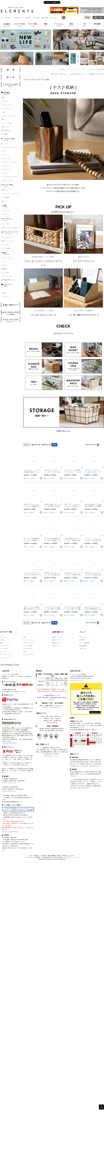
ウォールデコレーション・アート (10, 147)
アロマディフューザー (7, 180)
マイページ (75, 69)
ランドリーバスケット (7, 105)
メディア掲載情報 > (26, 17)
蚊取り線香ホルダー (7, 130)
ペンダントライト (6, 210)
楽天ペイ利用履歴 (20, 770)
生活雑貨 (32, 79)
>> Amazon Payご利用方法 (9, 743)
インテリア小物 (27, 645)
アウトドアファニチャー (8, 237)
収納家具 (3, 269)
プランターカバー (6, 169)
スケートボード (5, 244)
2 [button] (100, 444)
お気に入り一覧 (65, 69)
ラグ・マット (3, 637)
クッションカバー (5, 645)
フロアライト (5, 214)
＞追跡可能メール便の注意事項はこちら (52, 707)
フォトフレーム (5, 158)
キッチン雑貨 (5, 197)
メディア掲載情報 (84, 643)
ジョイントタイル (28, 654)
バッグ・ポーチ (5, 224)
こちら (8, 831)
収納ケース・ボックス (7, 241)
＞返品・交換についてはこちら (52, 756)
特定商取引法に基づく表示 (96, 74)
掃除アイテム (5, 127)
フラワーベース (27, 648)
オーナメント (5, 154)
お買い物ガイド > (9, 17)
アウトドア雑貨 (5, 248)
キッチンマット (5, 297)
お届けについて (56, 640)
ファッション (3, 651)
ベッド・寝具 (5, 272)
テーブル (3, 265)
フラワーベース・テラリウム (9, 162)
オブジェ (3, 151)
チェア (3, 261)
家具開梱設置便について (8, 280)
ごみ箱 (3, 112)
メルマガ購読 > (36, 17)
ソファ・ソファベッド (7, 258)
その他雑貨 (4, 134)
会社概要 (81, 640)
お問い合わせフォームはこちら (78, 680)
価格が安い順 (35, 445)
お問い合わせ (53, 17)
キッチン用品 (3, 648)
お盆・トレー (5, 201)
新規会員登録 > (45, 17)
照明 (24, 637)
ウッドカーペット (5, 657)
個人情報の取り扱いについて (78, 74)
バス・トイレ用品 (6, 123)
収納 (38, 79)
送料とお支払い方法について (59, 74)
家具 (24, 651)
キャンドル (4, 173)
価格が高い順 (46, 445)
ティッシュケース (6, 108)
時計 (2, 119)
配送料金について (57, 643)
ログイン (83, 69)
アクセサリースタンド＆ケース (10, 227)
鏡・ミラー (4, 144)
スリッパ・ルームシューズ (8, 116)
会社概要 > (17, 17)
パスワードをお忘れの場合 (96, 69)
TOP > (2, 17)
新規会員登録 (83, 645)
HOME (25, 79)
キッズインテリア (6, 276)
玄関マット (4, 293)
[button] (103, 444)
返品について (55, 645)
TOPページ (82, 637)
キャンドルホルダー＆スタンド (10, 176)
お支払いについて (57, 637)
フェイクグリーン (6, 165)
